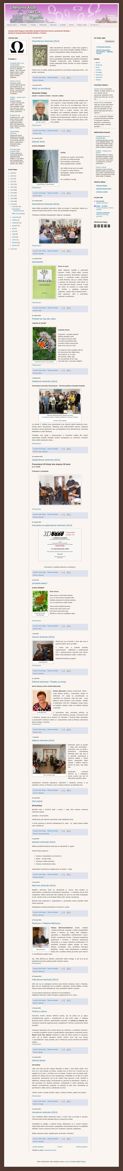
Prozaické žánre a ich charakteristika (17, 64)
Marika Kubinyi (99, 102)
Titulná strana (12, 25)
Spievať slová (38, 141)
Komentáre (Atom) (50, 1150)
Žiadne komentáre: (53, 77)
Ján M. (96, 116)
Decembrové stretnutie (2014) (45, 41)
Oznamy (40, 833)
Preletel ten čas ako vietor (44, 319)
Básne (40, 195)
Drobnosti (99, 65)
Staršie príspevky (81, 1147)
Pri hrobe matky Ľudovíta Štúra (15, 150)
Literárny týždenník (102, 213)
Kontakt (63, 25)
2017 (12, 195)
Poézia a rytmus (39, 1011)
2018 (12, 193)
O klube (33, 25)
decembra (15, 206)
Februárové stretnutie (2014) (45, 979)
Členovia (53, 25)
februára (15, 242)
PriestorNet (100, 201)
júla (13, 228)
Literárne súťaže (101, 192)
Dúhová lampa (38, 1060)
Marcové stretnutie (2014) (44, 885)
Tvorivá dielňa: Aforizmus (15, 132)
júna (13, 231)
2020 (12, 187)
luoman (67, 1161)
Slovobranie (37, 262)
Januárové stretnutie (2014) (44, 1112)
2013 (12, 249)
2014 (12, 204)
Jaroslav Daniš (99, 89)
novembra (15, 217)
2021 (12, 184)
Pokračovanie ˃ (37, 125)
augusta (15, 225)
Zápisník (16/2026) (102, 203)
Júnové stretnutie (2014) (43, 637)
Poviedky (40, 1104)
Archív (71, 25)
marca (14, 240)
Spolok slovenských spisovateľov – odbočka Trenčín (104, 51)
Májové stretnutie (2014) (43, 740)
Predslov (23, 25)
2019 (12, 190)
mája (14, 234)
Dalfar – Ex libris (102, 206)
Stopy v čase (82, 25)
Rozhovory (41, 971)
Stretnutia (43, 25)
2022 (12, 181)
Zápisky (40, 1052)
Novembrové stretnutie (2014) (45, 204)
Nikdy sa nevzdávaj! (41, 88)
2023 (12, 179)
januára (14, 245)
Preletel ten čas (15, 115)
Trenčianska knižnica (103, 47)
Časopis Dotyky (101, 186)
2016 (12, 198)
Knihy (39, 133)
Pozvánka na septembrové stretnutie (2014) (52, 525)
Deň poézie (37, 801)
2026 (12, 173)
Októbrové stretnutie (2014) (44, 381)
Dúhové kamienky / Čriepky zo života (49, 682)
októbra (14, 220)
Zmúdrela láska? (39, 583)
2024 (12, 176)
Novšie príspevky (38, 1147)
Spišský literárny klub (103, 189)
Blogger (83, 1161)
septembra (15, 223)
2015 (12, 201)
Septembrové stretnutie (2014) (46, 460)
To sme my (94, 25)
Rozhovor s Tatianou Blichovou (46, 923)
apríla (14, 237)
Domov (60, 1147)
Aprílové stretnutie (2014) (43, 842)
